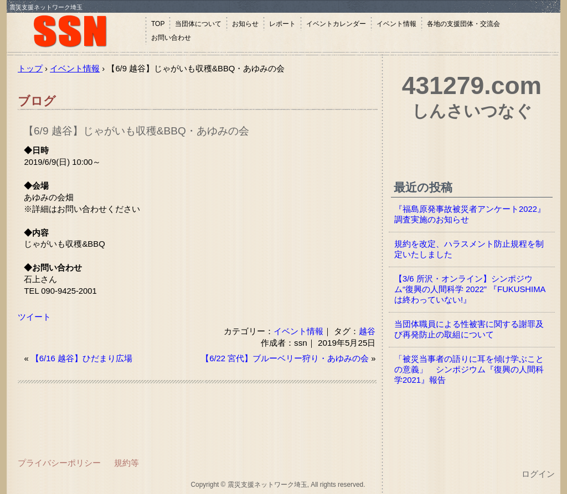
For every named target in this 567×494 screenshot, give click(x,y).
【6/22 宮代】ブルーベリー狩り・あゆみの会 (285, 358)
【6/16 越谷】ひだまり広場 (81, 358)
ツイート (34, 317)
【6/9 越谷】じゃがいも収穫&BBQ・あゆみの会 (136, 131)
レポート (282, 24)
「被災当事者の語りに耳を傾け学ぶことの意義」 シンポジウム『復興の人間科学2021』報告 (469, 369)
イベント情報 (396, 24)
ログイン (538, 474)
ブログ (37, 101)
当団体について (198, 24)
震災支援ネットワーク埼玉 (76, 32)
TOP (157, 24)
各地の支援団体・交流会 (463, 24)
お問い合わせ (171, 37)
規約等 (126, 462)
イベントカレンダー (336, 24)
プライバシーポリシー (59, 462)
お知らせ (245, 24)
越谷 (367, 331)
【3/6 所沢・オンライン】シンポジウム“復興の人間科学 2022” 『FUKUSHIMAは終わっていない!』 (469, 289)
